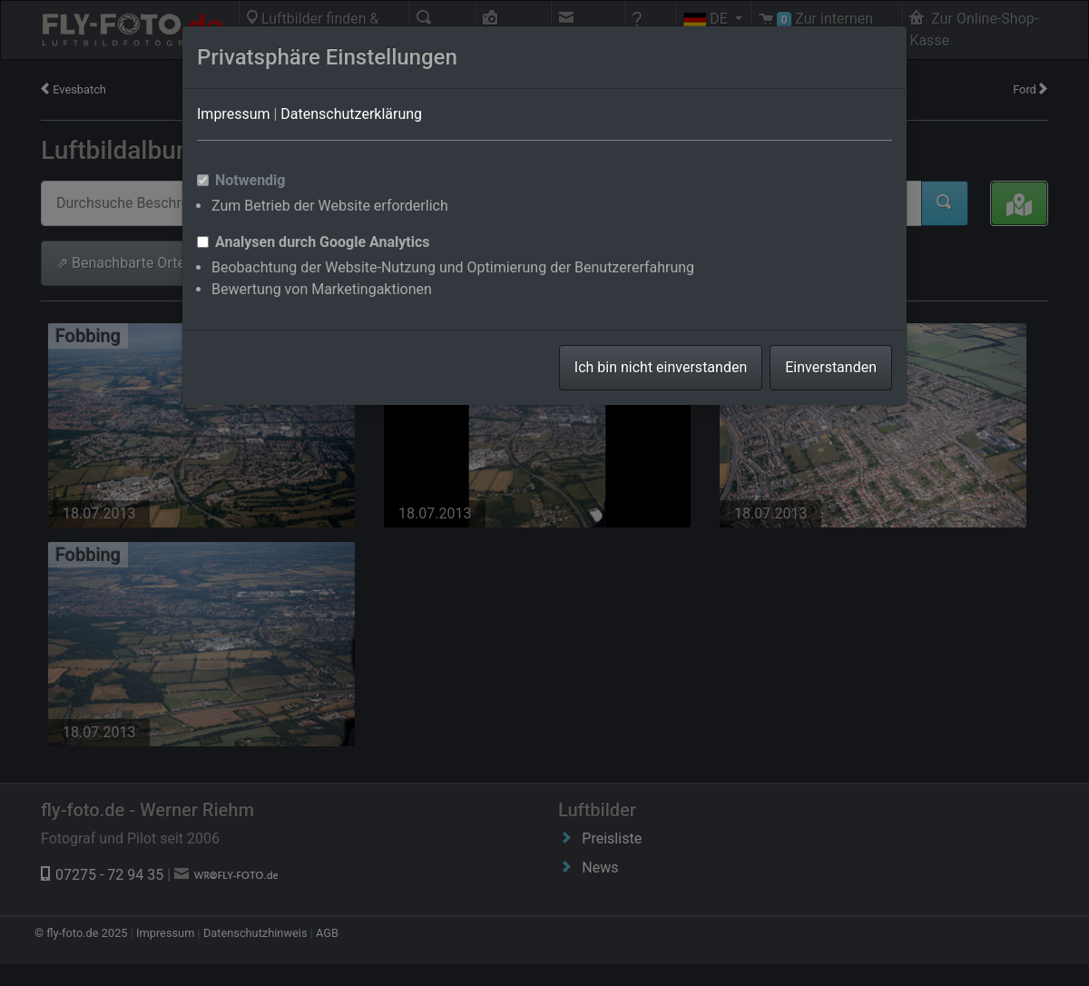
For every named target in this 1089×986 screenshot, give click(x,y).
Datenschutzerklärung (351, 114)
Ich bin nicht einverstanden (660, 367)
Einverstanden (831, 367)
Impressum (233, 114)
